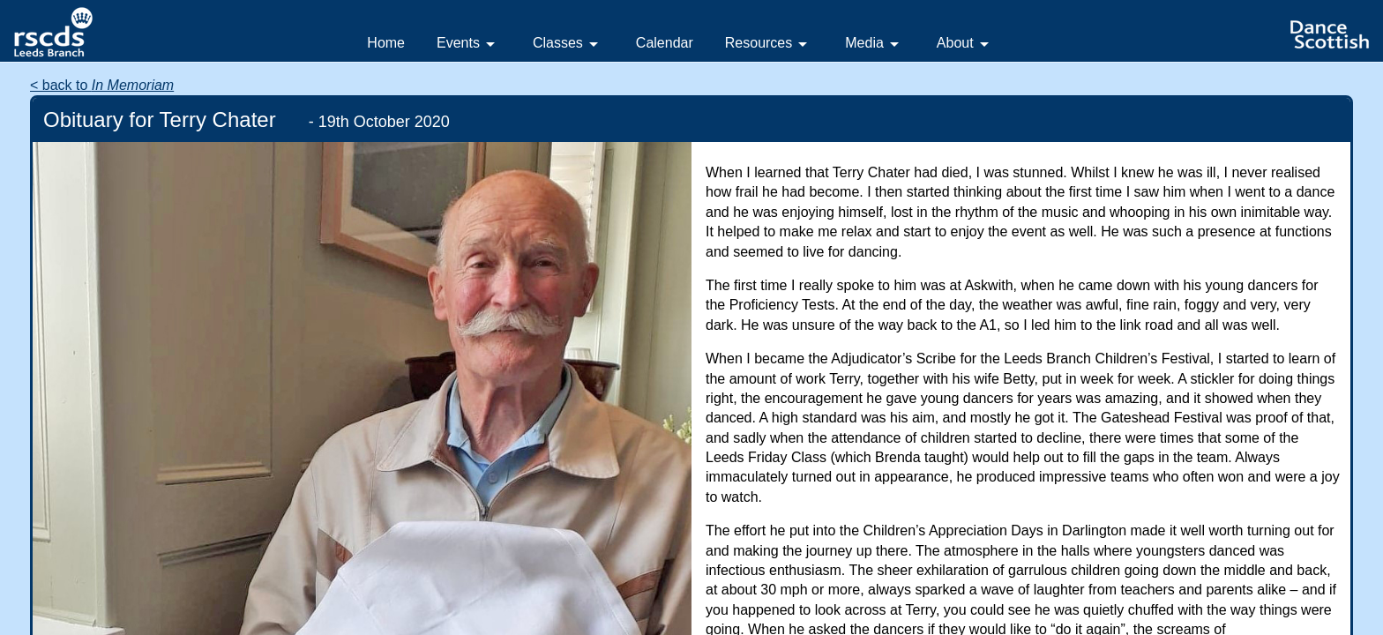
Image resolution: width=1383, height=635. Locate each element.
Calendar (664, 42)
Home (386, 42)
